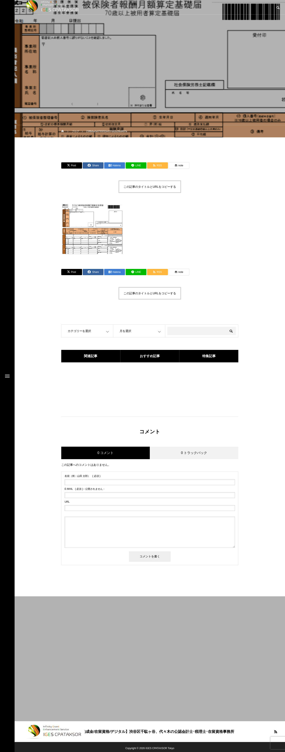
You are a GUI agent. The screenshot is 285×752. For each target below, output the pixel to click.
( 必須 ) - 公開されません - (84, 489)
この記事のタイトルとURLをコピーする (150, 186)
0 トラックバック (194, 453)
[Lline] (136, 165)
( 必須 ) (82, 476)
